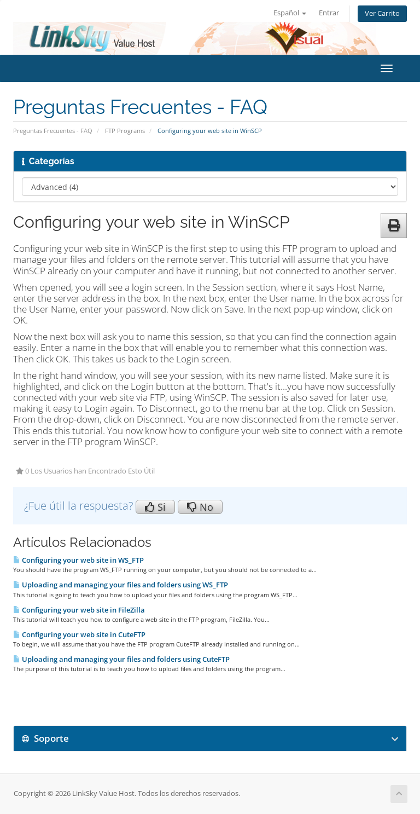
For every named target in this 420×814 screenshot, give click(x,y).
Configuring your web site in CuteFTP (79, 634)
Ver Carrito (382, 13)
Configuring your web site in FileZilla (79, 610)
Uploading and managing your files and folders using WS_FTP (120, 585)
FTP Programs (125, 130)
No (200, 506)
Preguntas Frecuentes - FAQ (52, 130)
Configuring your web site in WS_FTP (78, 560)
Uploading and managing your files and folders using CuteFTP (121, 659)
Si (155, 506)
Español (289, 13)
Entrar (329, 13)
